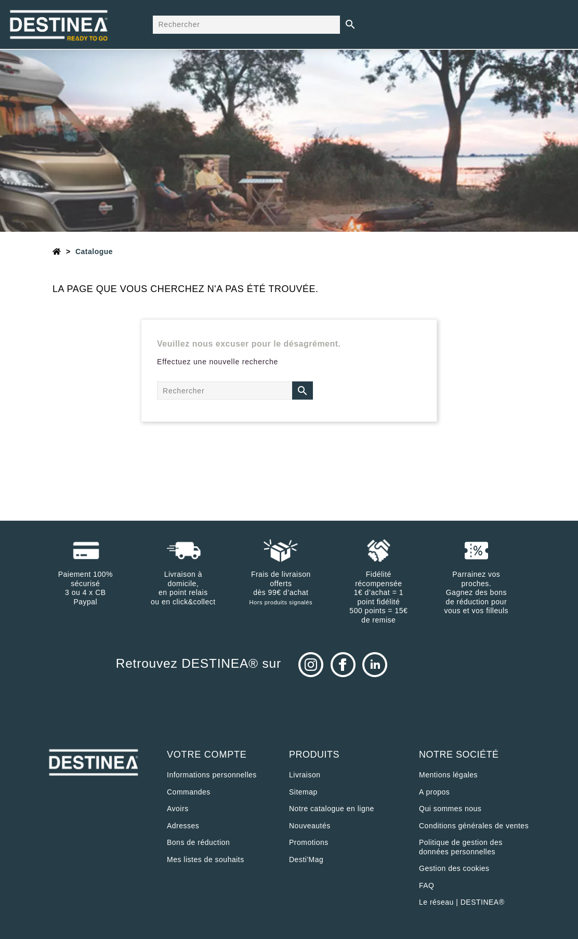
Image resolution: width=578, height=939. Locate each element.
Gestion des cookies (454, 868)
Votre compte (207, 754)
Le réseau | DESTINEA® (462, 902)
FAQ (427, 885)
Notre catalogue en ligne (331, 808)
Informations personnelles (212, 775)
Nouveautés (310, 826)
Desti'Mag (306, 859)
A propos (434, 792)
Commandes (189, 792)
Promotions (309, 842)
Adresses (183, 826)
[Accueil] (56, 251)
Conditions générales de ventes (474, 826)
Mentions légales (448, 775)
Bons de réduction (198, 842)
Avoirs (178, 808)
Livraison (305, 775)
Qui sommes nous (450, 808)
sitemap (303, 792)
